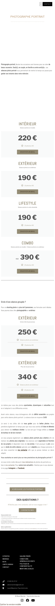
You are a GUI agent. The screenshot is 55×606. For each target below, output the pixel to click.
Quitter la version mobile (10, 604)
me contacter (10, 465)
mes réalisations (27, 462)
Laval (38, 523)
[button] (41, 4)
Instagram (11, 468)
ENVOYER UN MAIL (27, 152)
